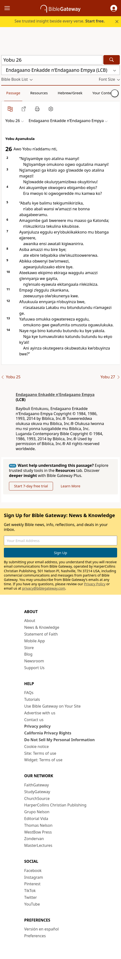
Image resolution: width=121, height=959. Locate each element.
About (29, 620)
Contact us (34, 719)
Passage (13, 92)
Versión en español (41, 929)
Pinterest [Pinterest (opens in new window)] (32, 883)
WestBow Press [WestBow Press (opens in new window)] (38, 832)
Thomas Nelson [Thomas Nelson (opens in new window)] (38, 825)
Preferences (35, 935)
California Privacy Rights (47, 733)
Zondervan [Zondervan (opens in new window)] (34, 838)
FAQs (28, 692)
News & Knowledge (41, 627)
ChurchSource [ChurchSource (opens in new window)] (37, 798)
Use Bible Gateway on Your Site (52, 706)
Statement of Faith (41, 634)
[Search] (111, 60)
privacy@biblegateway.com (43, 588)
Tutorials (32, 699)
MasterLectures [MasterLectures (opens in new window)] (38, 845)
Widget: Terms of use (43, 759)
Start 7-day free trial (31, 485)
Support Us (34, 667)
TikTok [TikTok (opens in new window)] (30, 890)
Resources (39, 92)
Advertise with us (39, 713)
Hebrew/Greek (70, 92)
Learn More (70, 485)
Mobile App (34, 641)
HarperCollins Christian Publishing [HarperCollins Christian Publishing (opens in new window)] (55, 805)
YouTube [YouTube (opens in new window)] (32, 904)
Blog (28, 654)
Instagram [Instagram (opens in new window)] (33, 877)
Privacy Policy (94, 584)
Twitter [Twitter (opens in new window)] (30, 897)
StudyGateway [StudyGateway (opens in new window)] (37, 791)
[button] (113, 8)
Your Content (103, 92)
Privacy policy (37, 726)
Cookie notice (36, 746)
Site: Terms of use (40, 753)
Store (29, 647)
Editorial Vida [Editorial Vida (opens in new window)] (36, 818)
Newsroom (34, 661)
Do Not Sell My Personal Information (59, 739)
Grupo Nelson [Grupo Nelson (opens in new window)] (36, 811)
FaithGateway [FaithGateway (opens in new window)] (36, 785)
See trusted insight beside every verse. (60, 21)
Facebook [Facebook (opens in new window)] (33, 870)
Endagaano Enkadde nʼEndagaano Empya (55, 394)
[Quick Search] (51, 60)
